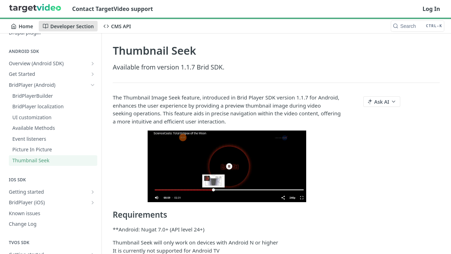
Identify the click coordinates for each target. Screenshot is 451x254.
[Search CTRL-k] (417, 26)
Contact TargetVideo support (112, 9)
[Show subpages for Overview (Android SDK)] (92, 63)
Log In (431, 9)
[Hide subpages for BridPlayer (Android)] (92, 85)
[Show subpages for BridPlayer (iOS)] (92, 202)
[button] (227, 166)
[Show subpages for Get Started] (92, 74)
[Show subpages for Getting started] (92, 192)
